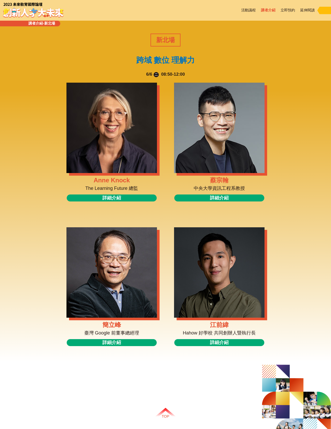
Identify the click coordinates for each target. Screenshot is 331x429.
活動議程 (248, 10)
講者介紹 (268, 10)
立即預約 (288, 10)
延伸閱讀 (307, 10)
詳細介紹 (111, 197)
